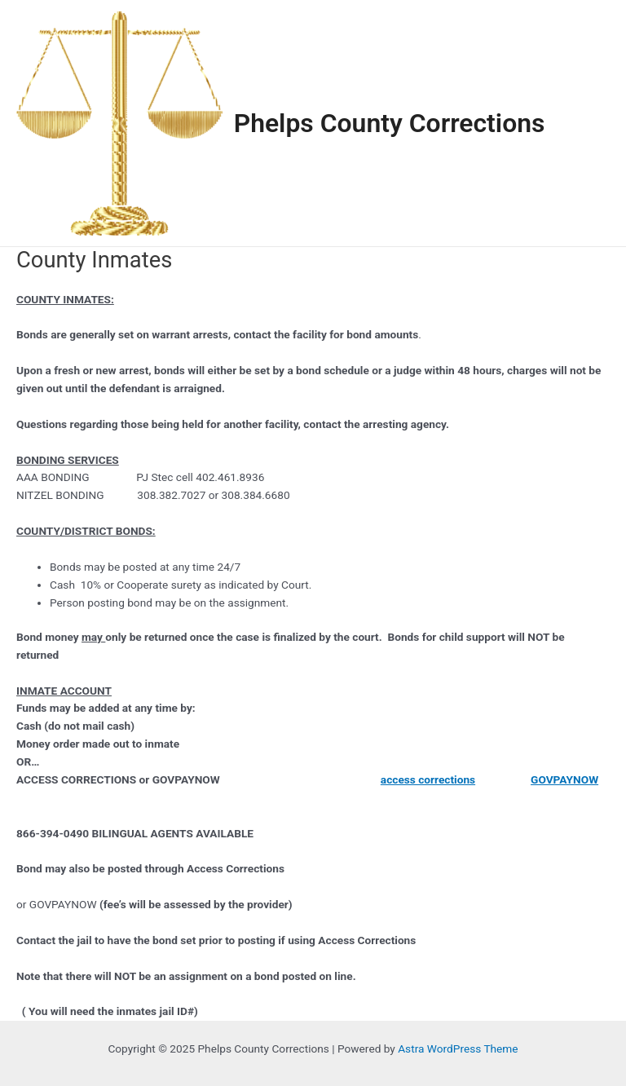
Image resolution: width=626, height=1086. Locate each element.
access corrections (428, 779)
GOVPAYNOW (564, 779)
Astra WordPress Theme (458, 1048)
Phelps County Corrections (389, 123)
